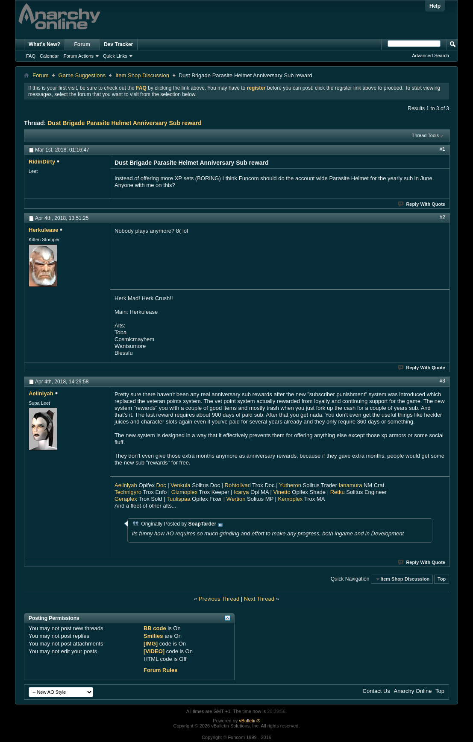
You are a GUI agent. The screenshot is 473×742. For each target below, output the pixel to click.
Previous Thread (219, 599)
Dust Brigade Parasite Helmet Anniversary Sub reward (124, 123)
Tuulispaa (179, 499)
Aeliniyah (126, 485)
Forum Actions (79, 55)
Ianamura (350, 485)
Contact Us (376, 691)
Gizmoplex (184, 492)
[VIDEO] (154, 651)
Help (435, 6)
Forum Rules (160, 670)
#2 (442, 217)
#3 (442, 381)
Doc (161, 485)
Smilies (153, 636)
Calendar (49, 55)
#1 (442, 149)
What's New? (44, 44)
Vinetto (281, 492)
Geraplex (126, 499)
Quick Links (115, 55)
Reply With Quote (422, 204)
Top (442, 578)
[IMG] (151, 643)
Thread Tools (425, 135)
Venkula (180, 485)
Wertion (236, 499)
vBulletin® (249, 720)
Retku (337, 492)
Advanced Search (430, 55)
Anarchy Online (413, 691)
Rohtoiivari (238, 485)
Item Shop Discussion (142, 75)
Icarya (241, 492)
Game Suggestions (82, 75)
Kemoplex (290, 499)
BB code (155, 628)
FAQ (30, 55)
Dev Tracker (118, 44)
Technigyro (128, 492)
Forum (82, 44)
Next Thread (259, 599)
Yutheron (290, 485)
